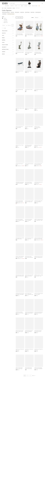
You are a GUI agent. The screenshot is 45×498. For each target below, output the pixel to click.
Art (19, 5)
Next (33, 375)
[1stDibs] (5, 3)
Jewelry (22, 5)
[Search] (19, 3)
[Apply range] (12, 25)
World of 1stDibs (34, 5)
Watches (25, 5)
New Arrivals (7, 5)
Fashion (29, 5)
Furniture (11, 5)
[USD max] (9, 25)
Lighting (16, 5)
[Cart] (42, 3)
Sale (39, 5)
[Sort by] (38, 17)
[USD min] (4, 25)
